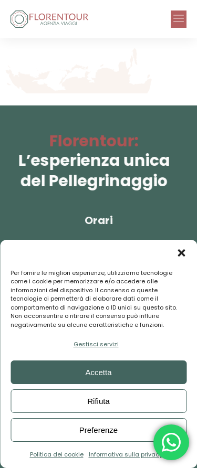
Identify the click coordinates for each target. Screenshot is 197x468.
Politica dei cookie (57, 454)
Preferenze (98, 430)
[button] (181, 253)
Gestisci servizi (96, 344)
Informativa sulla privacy (125, 454)
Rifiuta (98, 401)
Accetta (98, 372)
